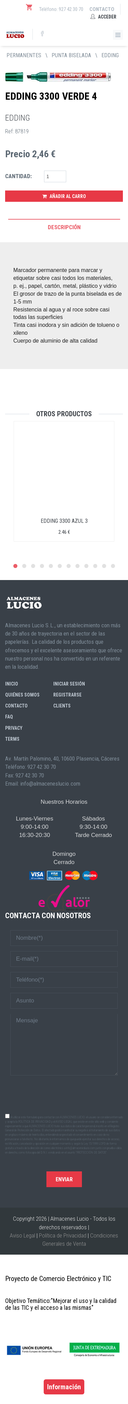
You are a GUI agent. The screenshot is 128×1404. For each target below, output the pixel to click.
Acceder (103, 17)
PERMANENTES (23, 55)
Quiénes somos (22, 695)
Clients (62, 706)
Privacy (14, 728)
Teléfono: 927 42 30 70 (61, 9)
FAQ (9, 716)
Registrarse (67, 695)
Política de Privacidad (62, 1235)
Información (64, 1387)
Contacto (101, 9)
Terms (12, 739)
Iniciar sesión (69, 684)
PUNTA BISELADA (71, 55)
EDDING (110, 55)
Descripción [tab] (64, 227)
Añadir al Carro (64, 196)
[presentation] (64, 1094)
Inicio (11, 684)
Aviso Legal (22, 1235)
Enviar (64, 1179)
